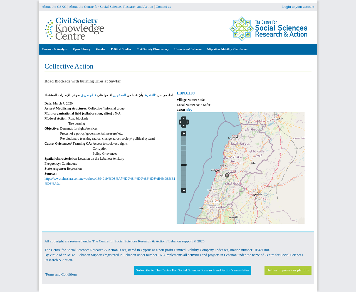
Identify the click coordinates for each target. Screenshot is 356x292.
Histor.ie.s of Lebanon (188, 49)
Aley (189, 110)
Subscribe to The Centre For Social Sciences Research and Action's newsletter (192, 270)
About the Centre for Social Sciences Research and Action (111, 6)
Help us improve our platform (288, 270)
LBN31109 (186, 93)
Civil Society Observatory (153, 49)
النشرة (150, 95)
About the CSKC (54, 6)
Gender (100, 49)
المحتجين (119, 95)
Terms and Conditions (61, 274)
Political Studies (121, 49)
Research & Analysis (55, 49)
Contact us (163, 6)
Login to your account (298, 6)
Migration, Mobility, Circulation (227, 49)
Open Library (82, 49)
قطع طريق (88, 95)
